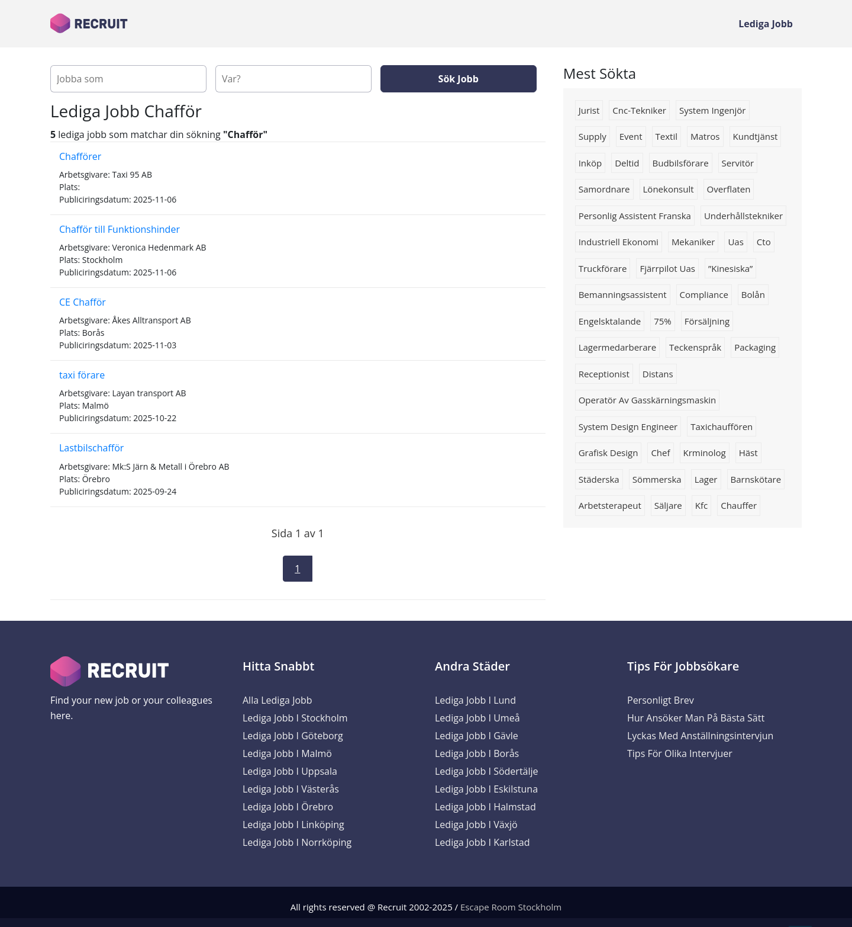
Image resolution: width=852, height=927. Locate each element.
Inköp (590, 163)
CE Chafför (82, 302)
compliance (704, 294)
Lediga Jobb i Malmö (287, 753)
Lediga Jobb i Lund (475, 700)
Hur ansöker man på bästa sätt (695, 717)
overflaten (729, 189)
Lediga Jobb (765, 23)
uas (735, 242)
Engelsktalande (610, 321)
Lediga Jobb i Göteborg (293, 735)
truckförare (603, 268)
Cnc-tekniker (639, 110)
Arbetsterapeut (610, 505)
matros (704, 136)
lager (706, 479)
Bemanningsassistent (623, 294)
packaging (755, 347)
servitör (738, 163)
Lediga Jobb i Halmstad (485, 806)
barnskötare (756, 479)
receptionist (604, 374)
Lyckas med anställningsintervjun (700, 735)
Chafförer (80, 156)
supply (592, 136)
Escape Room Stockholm (510, 907)
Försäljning (707, 321)
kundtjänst (755, 136)
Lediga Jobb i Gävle (476, 735)
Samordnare (604, 189)
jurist (589, 110)
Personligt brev (660, 700)
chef (660, 452)
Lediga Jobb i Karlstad (482, 842)
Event (631, 136)
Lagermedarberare (617, 347)
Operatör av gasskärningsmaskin (648, 400)
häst (748, 452)
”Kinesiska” (730, 268)
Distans (658, 374)
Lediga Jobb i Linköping (293, 824)
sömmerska (657, 479)
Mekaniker (693, 242)
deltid (627, 163)
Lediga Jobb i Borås (477, 753)
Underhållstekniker (743, 216)
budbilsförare (681, 163)
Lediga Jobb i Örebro (288, 806)
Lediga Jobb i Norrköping (297, 842)
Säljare (668, 505)
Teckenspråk (695, 347)
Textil (666, 136)
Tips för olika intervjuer (679, 753)
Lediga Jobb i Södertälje (486, 771)
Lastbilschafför (91, 447)
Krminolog (704, 452)
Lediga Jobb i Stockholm (295, 717)
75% (663, 321)
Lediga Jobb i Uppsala (290, 771)
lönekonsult (668, 189)
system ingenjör (712, 110)
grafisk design (608, 452)
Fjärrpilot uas (667, 268)
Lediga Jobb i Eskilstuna (486, 789)
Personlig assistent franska (635, 216)
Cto (764, 242)
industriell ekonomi (619, 242)
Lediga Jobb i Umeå (477, 717)
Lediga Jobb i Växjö (476, 824)
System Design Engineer (628, 426)
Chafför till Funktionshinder (119, 229)
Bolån (753, 294)
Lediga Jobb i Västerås (291, 789)
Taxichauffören (721, 426)
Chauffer (739, 505)
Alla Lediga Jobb (277, 700)
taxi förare (82, 374)
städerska (599, 479)
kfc (701, 505)
